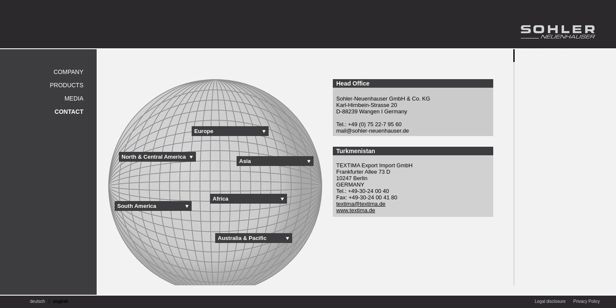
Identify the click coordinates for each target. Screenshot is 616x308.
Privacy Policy (586, 301)
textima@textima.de (360, 204)
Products (66, 85)
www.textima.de (355, 210)
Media (74, 98)
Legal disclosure (550, 301)
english (60, 301)
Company (68, 71)
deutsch (37, 301)
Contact (69, 111)
